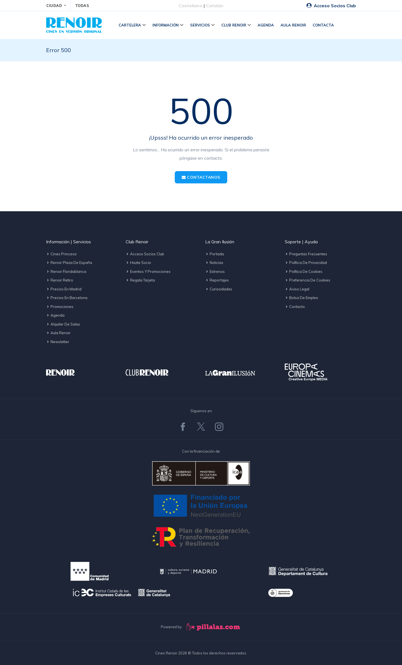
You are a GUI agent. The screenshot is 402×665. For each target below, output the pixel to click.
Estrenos (215, 271)
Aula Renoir (293, 25)
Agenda (266, 25)
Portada (214, 254)
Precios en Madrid (64, 289)
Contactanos (201, 177)
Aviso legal (297, 289)
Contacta (323, 25)
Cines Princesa (61, 254)
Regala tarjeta (140, 280)
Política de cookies (303, 271)
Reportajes (217, 280)
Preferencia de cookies (307, 280)
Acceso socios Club (145, 254)
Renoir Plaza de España (69, 262)
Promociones (59, 306)
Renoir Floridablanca (66, 271)
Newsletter (57, 341)
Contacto (295, 306)
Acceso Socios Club (331, 5)
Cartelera (130, 25)
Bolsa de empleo (301, 297)
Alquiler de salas (63, 324)
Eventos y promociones (148, 271)
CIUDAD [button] (54, 5)
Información (165, 25)
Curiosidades (218, 289)
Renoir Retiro (59, 280)
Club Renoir (233, 25)
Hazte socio (138, 262)
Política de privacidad (306, 262)
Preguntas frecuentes (306, 254)
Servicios (200, 25)
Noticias (214, 262)
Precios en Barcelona (66, 297)
